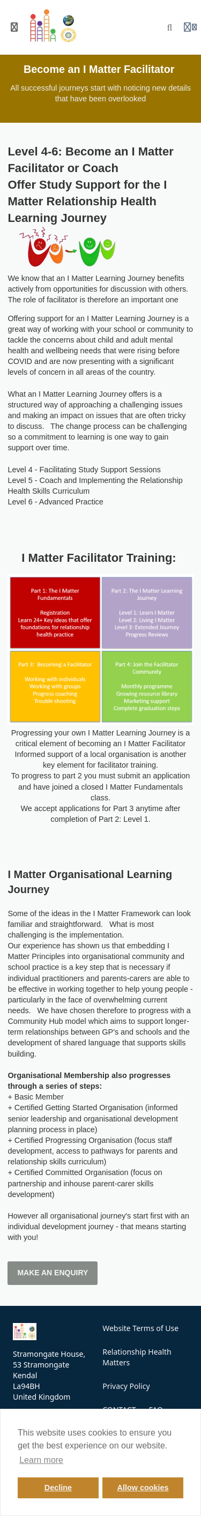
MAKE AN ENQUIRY (52, 1272)
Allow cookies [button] (143, 1487)
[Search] (170, 27)
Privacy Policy (126, 1386)
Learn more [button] (41, 1460)
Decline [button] (58, 1487)
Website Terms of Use (140, 1328)
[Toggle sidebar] (14, 27)
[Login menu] (190, 27)
